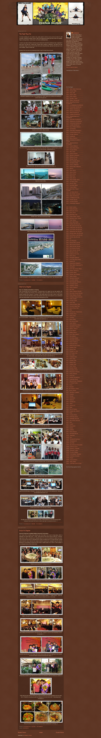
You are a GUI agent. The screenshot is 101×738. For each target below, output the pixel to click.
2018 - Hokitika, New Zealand (73, 237)
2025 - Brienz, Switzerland (72, 112)
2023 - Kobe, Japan (70, 176)
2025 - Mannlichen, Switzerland (73, 107)
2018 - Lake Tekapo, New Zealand (74, 229)
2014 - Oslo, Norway (71, 336)
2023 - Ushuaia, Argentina (72, 164)
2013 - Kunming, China (71, 347)
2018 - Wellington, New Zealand (73, 225)
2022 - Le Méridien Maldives (72, 197)
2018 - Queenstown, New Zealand (74, 231)
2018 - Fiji (68, 238)
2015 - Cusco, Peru (70, 302)
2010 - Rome (69, 407)
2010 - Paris (69, 413)
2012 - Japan (69, 385)
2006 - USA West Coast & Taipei (73, 463)
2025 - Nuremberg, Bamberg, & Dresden (73, 140)
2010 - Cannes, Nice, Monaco (72, 411)
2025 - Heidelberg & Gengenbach (73, 130)
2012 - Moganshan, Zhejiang (72, 371)
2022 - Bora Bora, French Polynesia (72, 189)
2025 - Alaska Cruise (71, 91)
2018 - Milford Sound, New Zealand (74, 233)
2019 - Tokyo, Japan (71, 212)
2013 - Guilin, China (70, 358)
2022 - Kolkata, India (71, 183)
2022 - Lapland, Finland (72, 201)
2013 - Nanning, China (71, 360)
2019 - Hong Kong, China (71, 214)
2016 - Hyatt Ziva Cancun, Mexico (74, 268)
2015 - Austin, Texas (71, 315)
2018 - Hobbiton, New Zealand (73, 224)
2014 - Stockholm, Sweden (72, 338)
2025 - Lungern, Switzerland (73, 114)
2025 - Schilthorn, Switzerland (73, 119)
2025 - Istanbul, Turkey (71, 98)
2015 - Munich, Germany (72, 287)
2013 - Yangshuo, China (71, 356)
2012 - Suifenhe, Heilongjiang (73, 377)
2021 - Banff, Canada (71, 207)
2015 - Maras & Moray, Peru (73, 304)
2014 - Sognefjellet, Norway (73, 327)
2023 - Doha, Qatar (71, 170)
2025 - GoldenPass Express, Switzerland (72, 102)
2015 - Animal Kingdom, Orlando (73, 291)
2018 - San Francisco (71, 240)
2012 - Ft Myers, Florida (72, 383)
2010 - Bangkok (70, 394)
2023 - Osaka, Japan (71, 172)
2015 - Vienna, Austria (71, 276)
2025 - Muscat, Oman (71, 94)
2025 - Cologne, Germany (72, 134)
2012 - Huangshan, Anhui (72, 370)
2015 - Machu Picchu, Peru (72, 308)
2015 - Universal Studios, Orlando (74, 297)
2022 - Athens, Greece (71, 187)
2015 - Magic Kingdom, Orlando (73, 295)
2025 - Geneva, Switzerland (72, 100)
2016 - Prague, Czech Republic (73, 274)
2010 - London (69, 428)
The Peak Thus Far (25, 34)
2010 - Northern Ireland (72, 433)
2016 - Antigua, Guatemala (72, 270)
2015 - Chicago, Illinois (71, 300)
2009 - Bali (69, 437)
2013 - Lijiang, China (71, 349)
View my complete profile (72, 67)
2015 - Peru (69, 310)
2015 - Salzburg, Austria (72, 283)
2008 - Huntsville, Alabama (72, 456)
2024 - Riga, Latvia (70, 151)
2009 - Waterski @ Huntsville (73, 439)
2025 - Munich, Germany (72, 146)
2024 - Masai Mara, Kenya (72, 148)
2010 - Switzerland (70, 401)
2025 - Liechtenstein (71, 128)
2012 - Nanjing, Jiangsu (71, 368)
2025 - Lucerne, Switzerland (73, 125)
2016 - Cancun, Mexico (71, 272)
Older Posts (60, 732)
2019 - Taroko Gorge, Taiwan (73, 216)
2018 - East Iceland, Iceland (73, 248)
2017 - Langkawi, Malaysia (72, 253)
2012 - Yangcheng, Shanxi (72, 379)
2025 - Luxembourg (70, 136)
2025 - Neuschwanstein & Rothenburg (72, 143)
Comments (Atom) (28, 735)
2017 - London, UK (70, 261)
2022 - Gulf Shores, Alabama (73, 194)
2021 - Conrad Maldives (71, 209)
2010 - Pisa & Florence (71, 409)
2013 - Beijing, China (71, 362)
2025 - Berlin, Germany (71, 138)
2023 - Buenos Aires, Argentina (73, 166)
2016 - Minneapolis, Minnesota (73, 263)
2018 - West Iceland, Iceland (73, 244)
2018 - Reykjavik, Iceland (72, 252)
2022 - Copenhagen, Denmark (73, 203)
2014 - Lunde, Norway (71, 323)
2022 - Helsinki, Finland (71, 199)
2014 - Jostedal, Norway (72, 328)
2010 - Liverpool (70, 429)
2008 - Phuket (69, 457)
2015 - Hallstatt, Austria (72, 280)
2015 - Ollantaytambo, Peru (73, 306)
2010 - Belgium (69, 396)
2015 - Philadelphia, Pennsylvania (74, 311)
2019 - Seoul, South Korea (72, 222)
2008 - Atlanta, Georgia (72, 452)
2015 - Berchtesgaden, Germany (73, 282)
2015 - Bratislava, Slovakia (72, 278)
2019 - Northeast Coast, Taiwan (73, 218)
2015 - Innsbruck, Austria (72, 285)
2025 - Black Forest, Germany (73, 126)
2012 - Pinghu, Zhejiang (71, 373)
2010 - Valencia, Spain (71, 414)
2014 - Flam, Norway (71, 330)
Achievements (26, 728)
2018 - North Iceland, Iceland (73, 246)
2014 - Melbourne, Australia (73, 340)
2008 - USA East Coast (71, 446)
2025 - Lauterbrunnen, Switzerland (74, 105)
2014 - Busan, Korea (71, 319)
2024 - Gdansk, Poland (71, 159)
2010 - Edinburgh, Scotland (72, 418)
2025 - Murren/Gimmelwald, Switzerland (72, 117)
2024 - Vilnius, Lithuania (72, 153)
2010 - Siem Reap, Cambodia (72, 392)
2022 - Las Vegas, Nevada (72, 192)
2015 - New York (70, 289)
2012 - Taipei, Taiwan (71, 366)
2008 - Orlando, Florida (72, 450)
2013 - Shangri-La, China (72, 351)
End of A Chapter (24, 531)
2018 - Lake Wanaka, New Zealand (74, 235)
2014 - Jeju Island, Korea (72, 321)
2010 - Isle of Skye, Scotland (73, 420)
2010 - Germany (70, 399)
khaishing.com (76, 33)
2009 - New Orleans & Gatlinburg (74, 444)
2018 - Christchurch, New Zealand (74, 227)
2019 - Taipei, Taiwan (71, 220)
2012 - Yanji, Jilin (70, 375)
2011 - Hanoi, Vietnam (71, 390)
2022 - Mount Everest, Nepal (73, 179)
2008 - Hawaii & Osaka (71, 459)
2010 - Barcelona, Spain (72, 416)
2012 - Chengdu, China (71, 364)
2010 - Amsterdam (70, 398)
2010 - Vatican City (70, 405)
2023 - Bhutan (69, 168)
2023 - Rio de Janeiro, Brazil (73, 161)
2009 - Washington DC (71, 441)
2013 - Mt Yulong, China (71, 353)
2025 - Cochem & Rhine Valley (73, 132)
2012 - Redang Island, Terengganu (74, 381)
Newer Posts (22, 732)
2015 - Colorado (70, 317)
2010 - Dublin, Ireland (71, 431)
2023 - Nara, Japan (71, 177)
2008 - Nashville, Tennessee (72, 448)
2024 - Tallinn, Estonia (71, 149)
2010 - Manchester (70, 426)
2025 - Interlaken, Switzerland (73, 123)
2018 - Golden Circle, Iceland (73, 242)
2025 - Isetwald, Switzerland (73, 110)
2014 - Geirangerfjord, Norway (73, 325)
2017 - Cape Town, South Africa (73, 259)
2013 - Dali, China (70, 355)
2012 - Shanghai (70, 386)
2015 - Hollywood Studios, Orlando (74, 293)
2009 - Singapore (70, 435)
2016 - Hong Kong (70, 267)
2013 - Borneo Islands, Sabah (73, 345)
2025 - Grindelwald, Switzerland (74, 121)
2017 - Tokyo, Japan (71, 255)
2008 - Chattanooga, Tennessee (73, 454)
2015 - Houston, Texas (71, 313)
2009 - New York (70, 443)
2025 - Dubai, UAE (70, 92)
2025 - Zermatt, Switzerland (73, 109)
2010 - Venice (69, 403)
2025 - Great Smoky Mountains (73, 89)
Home (41, 732)
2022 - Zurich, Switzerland (72, 195)
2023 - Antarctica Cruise (72, 162)
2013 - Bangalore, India (71, 343)
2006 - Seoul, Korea (71, 461)
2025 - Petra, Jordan (71, 96)
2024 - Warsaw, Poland (71, 157)
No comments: (40, 280)
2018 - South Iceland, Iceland (73, 250)
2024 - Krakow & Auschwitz (72, 155)
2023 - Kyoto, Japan (71, 174)
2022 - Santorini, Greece (72, 185)
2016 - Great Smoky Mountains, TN (74, 265)
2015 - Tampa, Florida (71, 298)
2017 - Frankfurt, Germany (72, 257)
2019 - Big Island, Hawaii (72, 210)
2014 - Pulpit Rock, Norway (72, 334)
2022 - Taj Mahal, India (72, 181)
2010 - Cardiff (69, 424)
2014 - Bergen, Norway (71, 332)
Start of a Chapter (25, 287)
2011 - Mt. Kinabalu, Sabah (72, 388)
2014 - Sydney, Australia (72, 341)
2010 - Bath (69, 422)
